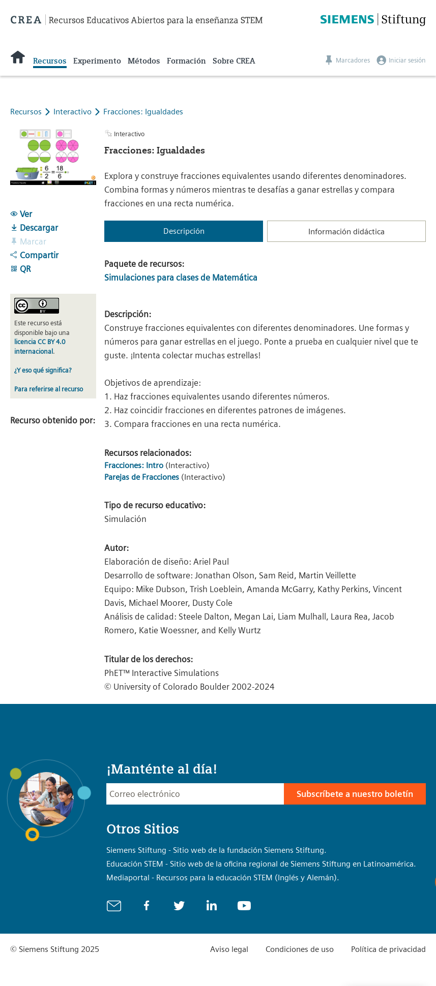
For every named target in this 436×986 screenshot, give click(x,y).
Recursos (50, 61)
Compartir (34, 255)
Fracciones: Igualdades (143, 111)
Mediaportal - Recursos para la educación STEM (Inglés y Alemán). (222, 877)
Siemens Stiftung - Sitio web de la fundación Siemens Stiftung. (216, 850)
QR (20, 269)
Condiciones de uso (300, 949)
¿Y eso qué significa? (42, 370)
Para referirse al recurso (48, 389)
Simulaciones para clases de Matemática (180, 277)
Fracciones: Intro (133, 465)
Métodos (144, 61)
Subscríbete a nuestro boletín (355, 794)
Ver (21, 214)
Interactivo (73, 111)
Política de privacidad (388, 949)
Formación (186, 61)
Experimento (97, 61)
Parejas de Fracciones (141, 477)
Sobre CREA (234, 61)
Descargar (34, 228)
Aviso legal (229, 949)
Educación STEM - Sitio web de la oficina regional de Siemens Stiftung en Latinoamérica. (261, 864)
